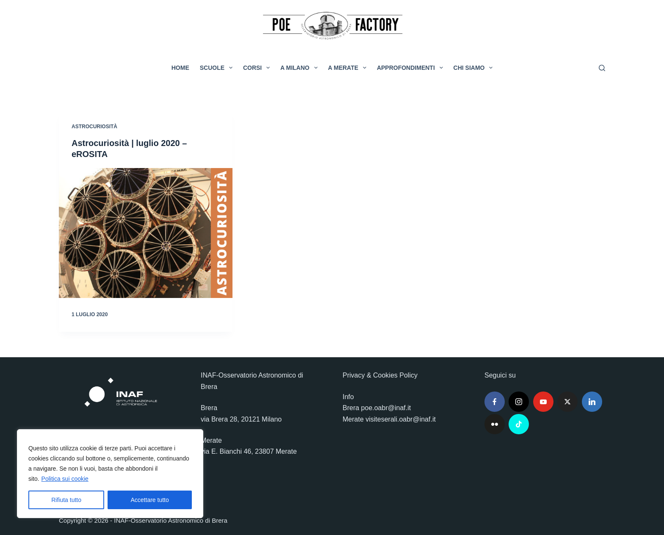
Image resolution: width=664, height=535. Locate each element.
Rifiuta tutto (66, 499)
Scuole (218, 68)
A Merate (349, 68)
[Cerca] (602, 68)
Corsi (258, 68)
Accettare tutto (150, 499)
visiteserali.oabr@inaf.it (400, 419)
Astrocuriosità (94, 127)
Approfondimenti (411, 68)
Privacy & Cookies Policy (380, 375)
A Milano (300, 68)
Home (180, 67)
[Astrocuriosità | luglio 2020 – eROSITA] (145, 233)
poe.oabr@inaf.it (386, 407)
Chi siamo (475, 68)
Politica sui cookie (65, 478)
